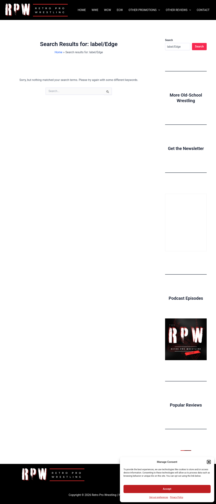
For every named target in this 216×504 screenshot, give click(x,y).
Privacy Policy (176, 497)
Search (169, 40)
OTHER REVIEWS (178, 10)
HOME (82, 10)
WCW (107, 10)
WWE (95, 10)
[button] (209, 462)
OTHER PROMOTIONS (144, 10)
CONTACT (203, 10)
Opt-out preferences (158, 497)
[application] (158, 10)
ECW (120, 10)
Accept (167, 489)
